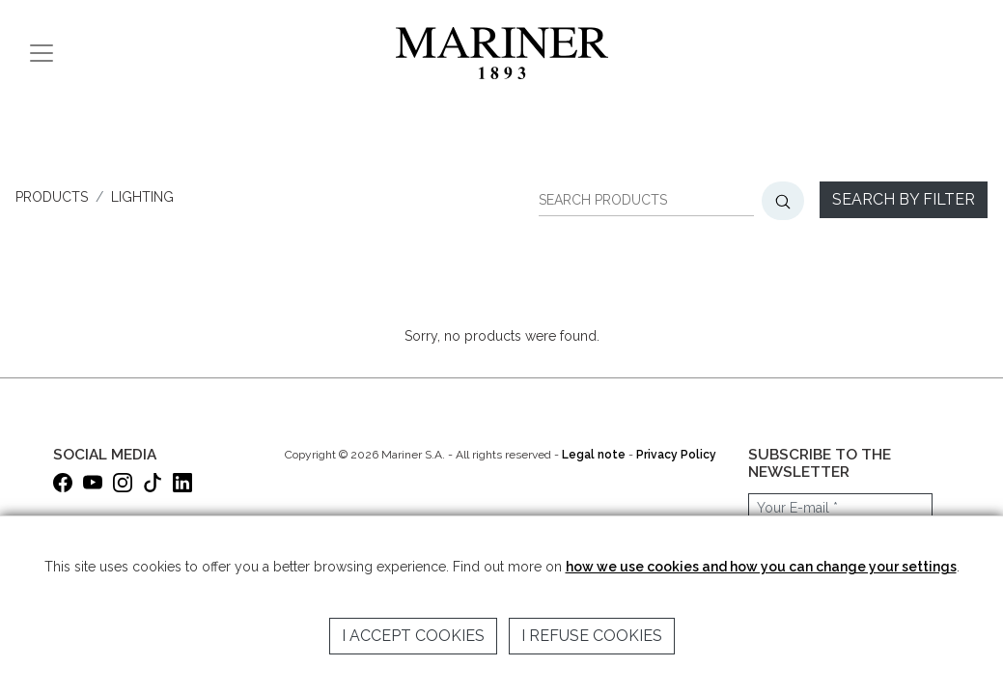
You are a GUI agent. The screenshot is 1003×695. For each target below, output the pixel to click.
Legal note (594, 454)
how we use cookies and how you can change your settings (761, 566)
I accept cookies (413, 635)
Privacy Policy (676, 454)
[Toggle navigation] (41, 53)
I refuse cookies (591, 635)
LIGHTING (142, 197)
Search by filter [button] (903, 199)
